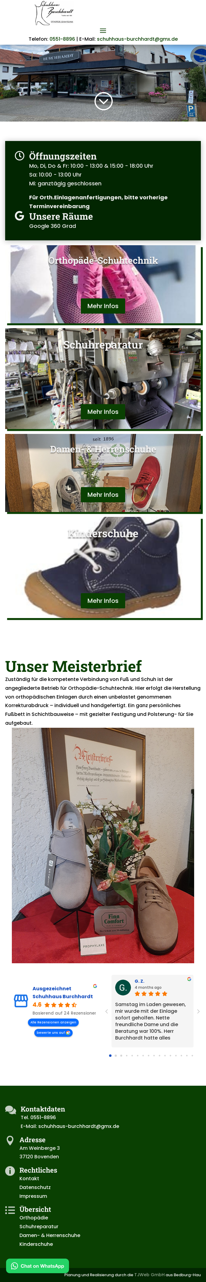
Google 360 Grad (53, 226)
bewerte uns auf (51, 1032)
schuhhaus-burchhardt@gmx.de (137, 39)
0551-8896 (62, 39)
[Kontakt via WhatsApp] (37, 1267)
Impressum (33, 1196)
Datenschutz (35, 1187)
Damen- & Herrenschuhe (49, 1235)
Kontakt (29, 1178)
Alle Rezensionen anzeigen (53, 1022)
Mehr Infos (103, 306)
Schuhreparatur (38, 1226)
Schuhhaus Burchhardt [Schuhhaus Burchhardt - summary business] (63, 997)
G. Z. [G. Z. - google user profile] (139, 981)
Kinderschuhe (36, 1244)
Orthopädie (33, 1217)
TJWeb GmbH (149, 1275)
